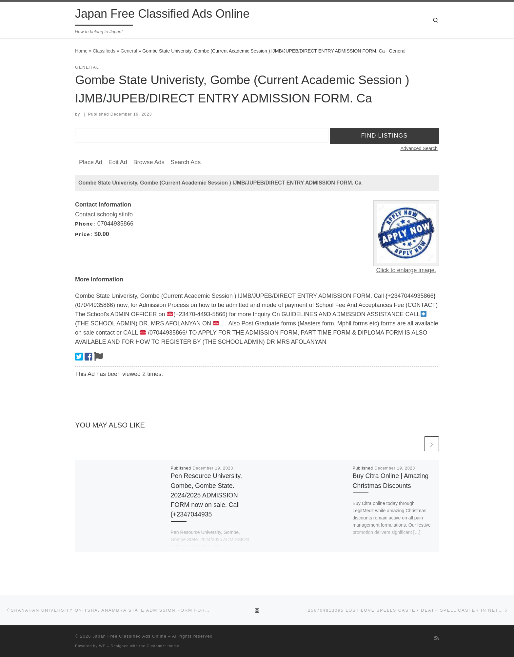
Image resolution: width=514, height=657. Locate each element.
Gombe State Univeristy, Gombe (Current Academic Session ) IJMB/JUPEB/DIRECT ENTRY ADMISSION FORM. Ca (220, 183)
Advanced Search (419, 148)
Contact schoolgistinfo (104, 214)
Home (81, 51)
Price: (84, 234)
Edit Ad (118, 162)
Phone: (85, 224)
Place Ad (90, 162)
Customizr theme (163, 646)
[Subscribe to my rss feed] (436, 638)
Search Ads (185, 162)
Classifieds (104, 51)
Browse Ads (148, 162)
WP (102, 646)
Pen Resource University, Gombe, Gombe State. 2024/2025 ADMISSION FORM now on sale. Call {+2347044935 (206, 495)
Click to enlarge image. (406, 270)
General (129, 51)
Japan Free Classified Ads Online (129, 636)
